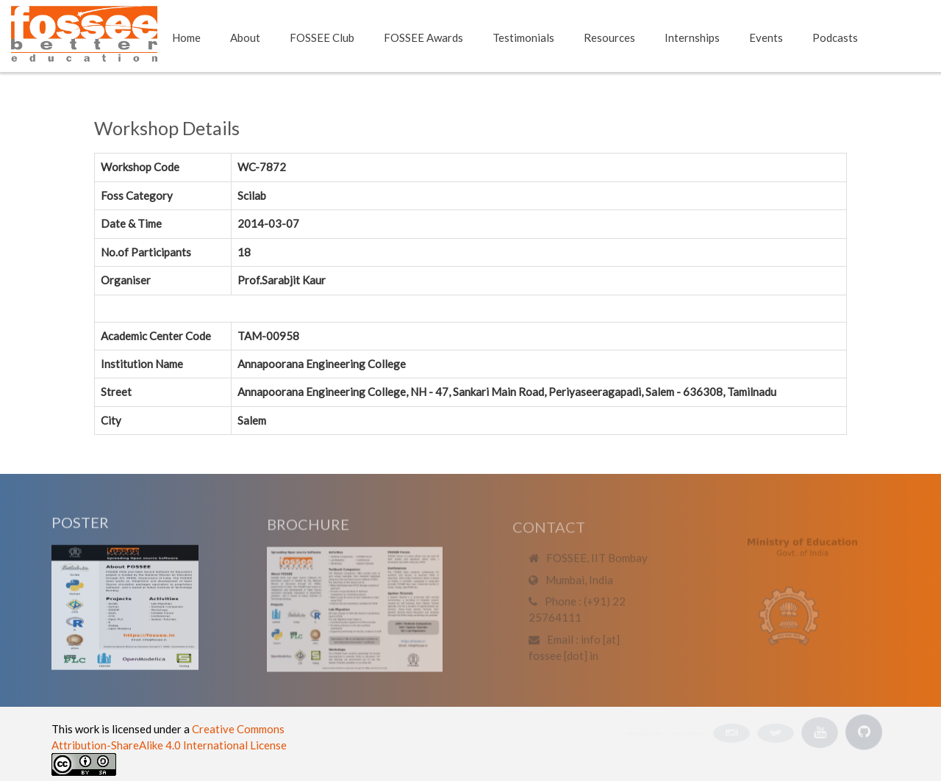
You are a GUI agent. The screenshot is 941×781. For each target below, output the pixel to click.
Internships (692, 37)
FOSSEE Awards (423, 37)
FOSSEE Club (322, 37)
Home (186, 37)
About (245, 37)
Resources (609, 37)
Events (766, 37)
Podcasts (835, 37)
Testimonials (523, 37)
